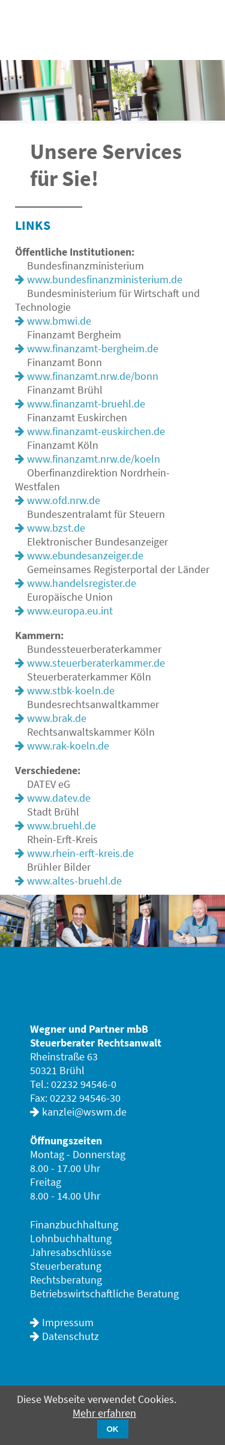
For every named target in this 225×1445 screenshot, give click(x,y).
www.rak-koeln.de (68, 746)
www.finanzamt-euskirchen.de (96, 431)
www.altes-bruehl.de (74, 881)
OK (113, 1429)
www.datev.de (59, 798)
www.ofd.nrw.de (63, 500)
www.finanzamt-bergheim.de (92, 348)
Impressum (68, 1322)
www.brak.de (56, 718)
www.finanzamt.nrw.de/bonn (92, 376)
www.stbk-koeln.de (71, 690)
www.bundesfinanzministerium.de (104, 279)
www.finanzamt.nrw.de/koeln (93, 459)
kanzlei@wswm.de (84, 1112)
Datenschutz (70, 1336)
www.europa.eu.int (70, 610)
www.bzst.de (56, 528)
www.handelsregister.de (81, 583)
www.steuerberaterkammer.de (96, 663)
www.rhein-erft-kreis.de (80, 853)
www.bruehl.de (61, 825)
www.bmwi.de (59, 321)
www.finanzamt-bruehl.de (86, 403)
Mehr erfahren (104, 1413)
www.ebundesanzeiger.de (85, 555)
